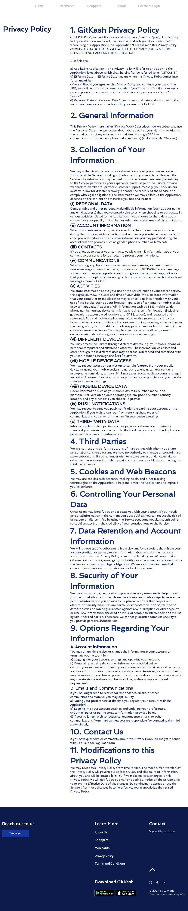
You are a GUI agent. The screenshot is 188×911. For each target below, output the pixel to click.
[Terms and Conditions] (110, 863)
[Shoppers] (109, 840)
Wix (182, 894)
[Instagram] (150, 882)
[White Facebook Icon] (157, 882)
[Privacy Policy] (109, 856)
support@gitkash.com (99, 743)
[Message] (15, 833)
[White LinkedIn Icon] (164, 882)
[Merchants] (109, 848)
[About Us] (111, 832)
